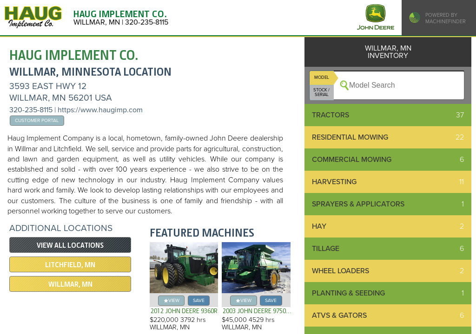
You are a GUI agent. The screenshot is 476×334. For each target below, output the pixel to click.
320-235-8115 (31, 110)
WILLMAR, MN (70, 284)
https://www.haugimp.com (100, 110)
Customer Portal (37, 120)
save (199, 300)
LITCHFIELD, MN (70, 265)
